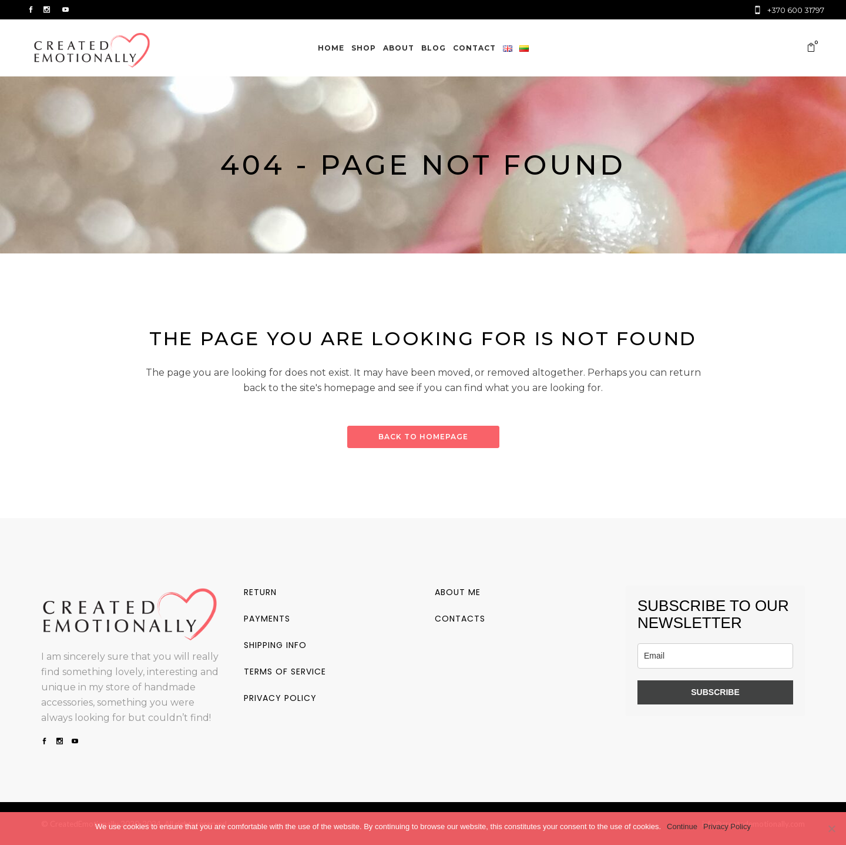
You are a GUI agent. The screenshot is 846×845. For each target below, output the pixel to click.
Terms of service (285, 671)
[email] (715, 656)
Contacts (460, 618)
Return (260, 592)
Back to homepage (423, 436)
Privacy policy (280, 698)
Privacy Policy (727, 826)
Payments (267, 618)
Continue (682, 826)
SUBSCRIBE (715, 692)
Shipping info (275, 645)
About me (458, 592)
